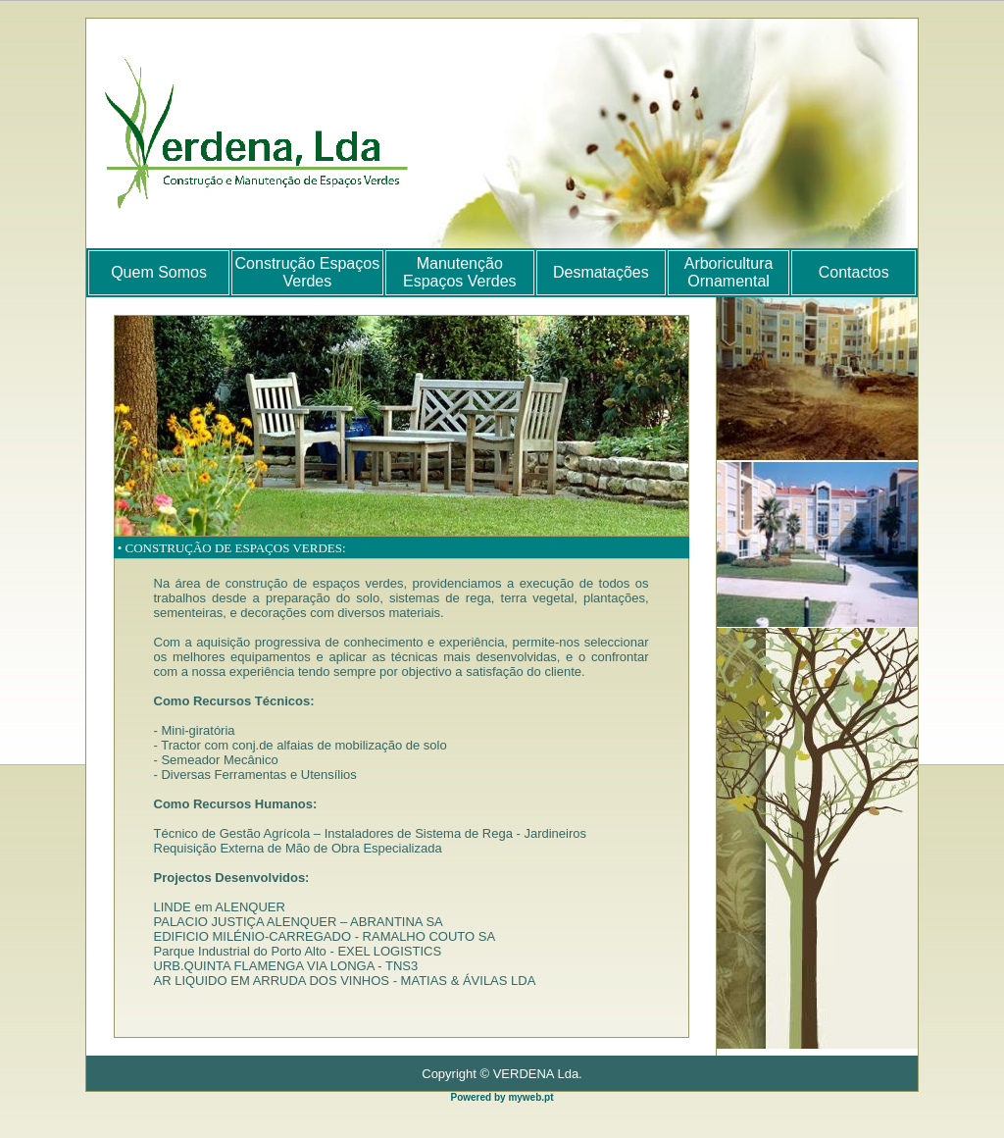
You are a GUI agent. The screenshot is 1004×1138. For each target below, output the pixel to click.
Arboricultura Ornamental (729, 272)
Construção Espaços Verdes (307, 272)
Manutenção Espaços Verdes (460, 272)
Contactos (854, 272)
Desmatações (601, 272)
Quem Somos (159, 272)
